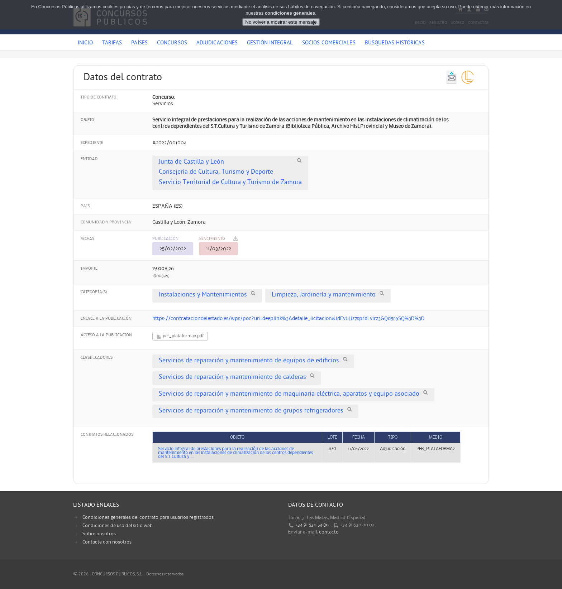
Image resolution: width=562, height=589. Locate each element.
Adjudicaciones (217, 43)
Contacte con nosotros (107, 542)
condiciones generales (290, 13)
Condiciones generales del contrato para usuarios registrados (148, 517)
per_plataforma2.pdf (180, 336)
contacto (329, 532)
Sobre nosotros (99, 534)
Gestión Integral (270, 43)
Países (139, 43)
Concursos (172, 43)
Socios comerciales (329, 43)
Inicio (85, 43)
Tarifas (112, 43)
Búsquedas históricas (395, 43)
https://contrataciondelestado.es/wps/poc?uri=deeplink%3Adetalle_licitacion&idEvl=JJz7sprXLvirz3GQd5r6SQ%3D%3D (288, 318)
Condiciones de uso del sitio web (117, 525)
